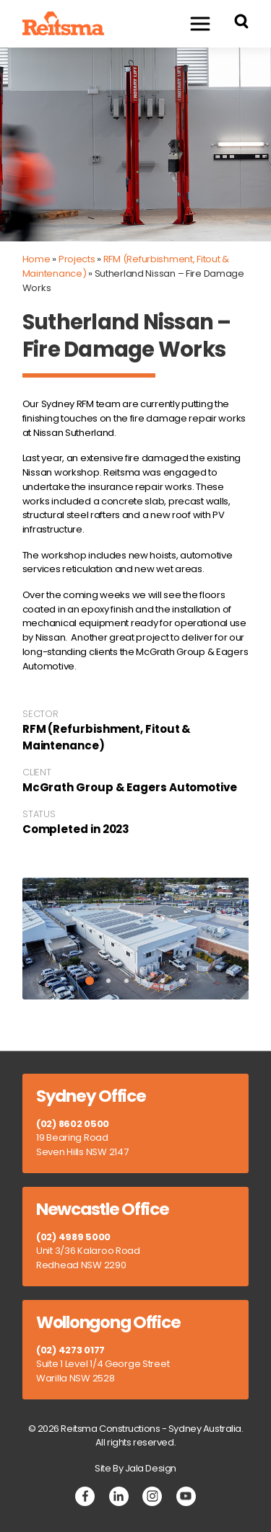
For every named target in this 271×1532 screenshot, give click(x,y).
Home (36, 259)
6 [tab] (181, 981)
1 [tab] (89, 980)
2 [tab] (108, 981)
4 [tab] (144, 981)
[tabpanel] (135, 939)
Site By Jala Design (135, 1468)
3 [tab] (126, 981)
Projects (77, 259)
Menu (193, 23)
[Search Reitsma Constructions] (241, 23)
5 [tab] (162, 981)
